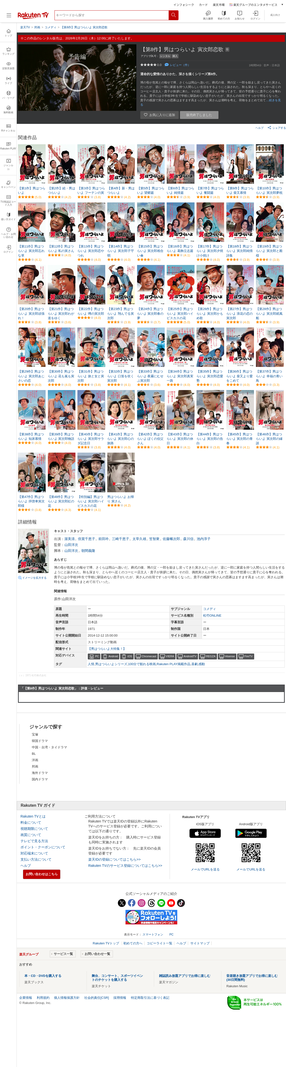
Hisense (230, 656)
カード (203, 4)
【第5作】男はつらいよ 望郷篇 (150, 190)
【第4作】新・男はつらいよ (121, 190)
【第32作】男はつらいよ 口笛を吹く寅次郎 (120, 376)
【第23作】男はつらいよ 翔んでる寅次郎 (120, 313)
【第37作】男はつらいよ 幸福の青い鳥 (269, 376)
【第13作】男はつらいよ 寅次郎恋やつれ (90, 251)
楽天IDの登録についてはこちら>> (114, 859)
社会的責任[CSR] (96, 998)
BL (34, 753)
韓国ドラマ (40, 741)
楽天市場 (219, 4)
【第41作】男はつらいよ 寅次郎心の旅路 (120, 438)
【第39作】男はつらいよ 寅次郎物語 (61, 436)
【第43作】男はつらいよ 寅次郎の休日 (180, 438)
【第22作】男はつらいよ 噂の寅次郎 (90, 311)
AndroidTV (190, 656)
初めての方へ (133, 943)
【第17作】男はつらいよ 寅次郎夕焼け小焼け (210, 251)
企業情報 (25, 998)
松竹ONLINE (212, 615)
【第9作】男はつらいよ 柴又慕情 (240, 190)
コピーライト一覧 (159, 943)
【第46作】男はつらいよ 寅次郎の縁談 (269, 438)
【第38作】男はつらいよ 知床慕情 (31, 436)
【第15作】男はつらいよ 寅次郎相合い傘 (150, 251)
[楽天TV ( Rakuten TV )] (33, 18)
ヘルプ (259, 127)
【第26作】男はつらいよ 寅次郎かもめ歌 (210, 313)
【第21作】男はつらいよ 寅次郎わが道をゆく (61, 313)
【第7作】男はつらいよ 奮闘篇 (210, 190)
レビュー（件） (180, 65)
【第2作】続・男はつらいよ (61, 190)
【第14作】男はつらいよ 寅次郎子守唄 (120, 251)
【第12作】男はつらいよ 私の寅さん (61, 249)
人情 (91, 664)
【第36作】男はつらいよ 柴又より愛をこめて (239, 376)
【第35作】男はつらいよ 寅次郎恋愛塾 (210, 376)
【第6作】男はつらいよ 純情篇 (180, 190)
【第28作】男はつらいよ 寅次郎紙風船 (269, 313)
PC (97, 656)
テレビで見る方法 (34, 841)
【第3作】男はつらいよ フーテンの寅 (91, 190)
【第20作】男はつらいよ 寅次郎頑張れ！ (31, 313)
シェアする (277, 128)
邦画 (35, 766)
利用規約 (43, 998)
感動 (201, 664)
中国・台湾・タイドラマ (49, 747)
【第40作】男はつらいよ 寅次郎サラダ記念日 (90, 438)
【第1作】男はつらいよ (31, 190)
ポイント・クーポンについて (42, 847)
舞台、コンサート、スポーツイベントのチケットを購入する (117, 978)
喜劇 (194, 664)
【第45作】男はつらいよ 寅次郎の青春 (239, 438)
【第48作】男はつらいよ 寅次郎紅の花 (61, 501)
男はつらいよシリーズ (111, 664)
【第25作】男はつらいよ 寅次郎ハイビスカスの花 (180, 313)
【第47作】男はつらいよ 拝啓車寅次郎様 (31, 501)
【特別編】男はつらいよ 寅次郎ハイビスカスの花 (90, 501)
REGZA (210, 656)
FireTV (249, 656)
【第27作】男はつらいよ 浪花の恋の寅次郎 (239, 313)
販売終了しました (199, 115)
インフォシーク (183, 4)
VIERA (170, 656)
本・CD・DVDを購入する (42, 976)
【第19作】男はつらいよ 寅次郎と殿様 (269, 251)
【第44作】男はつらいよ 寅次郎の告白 (210, 438)
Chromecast (149, 656)
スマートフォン (153, 934)
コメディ (209, 609)
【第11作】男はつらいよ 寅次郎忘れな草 (31, 251)
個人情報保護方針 (67, 998)
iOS (129, 656)
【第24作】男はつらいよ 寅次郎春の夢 (150, 313)
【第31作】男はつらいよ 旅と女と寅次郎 (90, 376)
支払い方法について (36, 859)
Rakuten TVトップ (106, 943)
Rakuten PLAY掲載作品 (173, 664)
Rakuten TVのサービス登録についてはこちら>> (125, 866)
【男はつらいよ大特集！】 (107, 649)
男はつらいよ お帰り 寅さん (120, 499)
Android (113, 656)
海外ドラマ (40, 773)
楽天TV (25, 27)
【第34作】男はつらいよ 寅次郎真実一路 (180, 376)
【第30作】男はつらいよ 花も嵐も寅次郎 (61, 376)
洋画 (35, 760)
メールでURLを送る (205, 869)
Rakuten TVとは (33, 816)
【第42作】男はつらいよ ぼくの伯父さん (150, 438)
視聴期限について (34, 829)
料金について (30, 822)
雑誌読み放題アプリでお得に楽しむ (184, 976)
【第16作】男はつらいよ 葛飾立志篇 (180, 249)
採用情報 (119, 998)
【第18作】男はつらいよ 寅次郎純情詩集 (239, 251)
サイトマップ (200, 943)
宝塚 (35, 734)
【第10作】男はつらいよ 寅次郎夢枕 (269, 190)
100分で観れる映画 (142, 664)
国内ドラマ (40, 779)
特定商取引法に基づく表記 (150, 998)
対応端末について (34, 853)
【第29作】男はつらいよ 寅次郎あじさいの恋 (31, 376)
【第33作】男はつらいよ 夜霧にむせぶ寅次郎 (150, 376)
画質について (30, 835)
